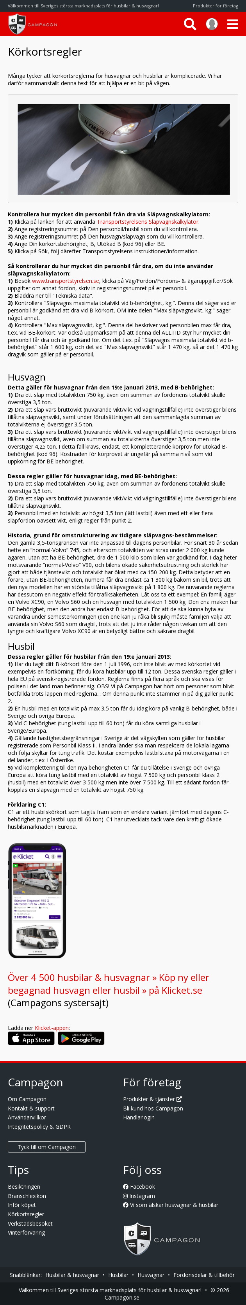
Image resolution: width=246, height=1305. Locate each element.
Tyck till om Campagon (47, 1147)
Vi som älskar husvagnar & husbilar (170, 1205)
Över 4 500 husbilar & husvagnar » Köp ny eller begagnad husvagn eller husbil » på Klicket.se (108, 983)
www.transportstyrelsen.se (65, 280)
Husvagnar (150, 1275)
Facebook (139, 1186)
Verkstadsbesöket (30, 1223)
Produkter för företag (215, 6)
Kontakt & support (31, 1108)
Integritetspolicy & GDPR (39, 1126)
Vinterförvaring (26, 1232)
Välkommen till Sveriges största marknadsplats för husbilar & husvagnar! (110, 1290)
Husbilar (118, 1275)
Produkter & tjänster (152, 1099)
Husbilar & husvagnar (72, 1275)
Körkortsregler (26, 1214)
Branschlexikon (27, 1196)
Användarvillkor (27, 1117)
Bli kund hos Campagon (153, 1108)
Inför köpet (22, 1205)
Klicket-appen (52, 1027)
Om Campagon (27, 1099)
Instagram (139, 1196)
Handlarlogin (139, 1117)
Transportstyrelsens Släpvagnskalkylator (147, 221)
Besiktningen (24, 1186)
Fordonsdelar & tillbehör (204, 1275)
